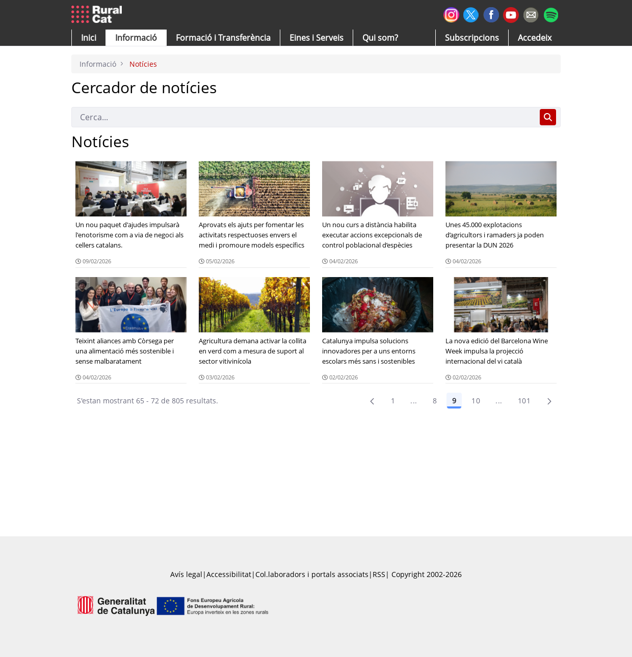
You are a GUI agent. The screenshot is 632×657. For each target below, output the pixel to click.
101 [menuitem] (524, 400)
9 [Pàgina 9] (454, 400)
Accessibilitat (228, 574)
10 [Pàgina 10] (475, 400)
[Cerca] (303, 117)
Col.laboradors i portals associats (311, 574)
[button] (89, 38)
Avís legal (186, 574)
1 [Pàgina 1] (393, 400)
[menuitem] (223, 38)
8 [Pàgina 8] (435, 400)
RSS (379, 574)
